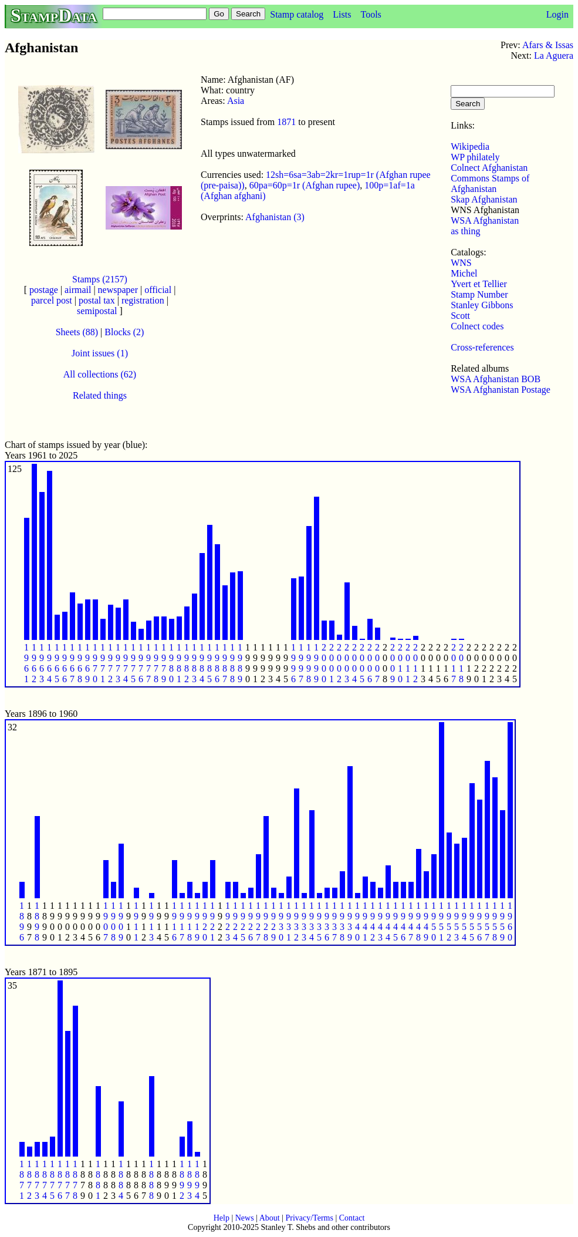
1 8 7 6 (60, 1180)
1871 (286, 122)
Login (557, 14)
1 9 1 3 (151, 921)
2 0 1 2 (415, 663)
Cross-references (482, 347)
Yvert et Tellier (479, 284)
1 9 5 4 (464, 921)
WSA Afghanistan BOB (495, 379)
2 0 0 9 (392, 663)
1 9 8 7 (224, 663)
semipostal (97, 311)
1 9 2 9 (273, 921)
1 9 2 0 (204, 921)
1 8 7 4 (44, 1180)
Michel (464, 273)
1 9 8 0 (171, 663)
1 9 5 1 (441, 921)
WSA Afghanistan (485, 220)
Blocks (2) (124, 332)
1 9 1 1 (136, 921)
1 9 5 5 (471, 921)
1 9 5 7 (487, 921)
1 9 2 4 (235, 921)
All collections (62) (99, 374)
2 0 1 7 (453, 663)
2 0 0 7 (377, 663)
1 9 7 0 (95, 663)
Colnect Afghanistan (489, 168)
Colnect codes (477, 326)
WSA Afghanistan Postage (500, 390)
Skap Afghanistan (484, 199)
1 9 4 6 (403, 921)
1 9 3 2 (296, 921)
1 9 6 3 (41, 663)
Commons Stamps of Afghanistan (490, 183)
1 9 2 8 (265, 921)
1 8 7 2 (29, 1180)
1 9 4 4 (388, 921)
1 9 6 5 (57, 663)
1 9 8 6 (217, 663)
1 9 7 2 (110, 663)
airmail (78, 290)
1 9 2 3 (227, 921)
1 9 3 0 (281, 921)
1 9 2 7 (258, 921)
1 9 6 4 (49, 663)
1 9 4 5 (395, 921)
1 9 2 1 (212, 921)
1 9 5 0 (433, 921)
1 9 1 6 (174, 921)
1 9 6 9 (87, 663)
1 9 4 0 (357, 921)
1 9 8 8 (232, 663)
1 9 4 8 (418, 921)
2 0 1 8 (461, 663)
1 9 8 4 (202, 663)
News (244, 1218)
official (157, 290)
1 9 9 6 (293, 663)
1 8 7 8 (75, 1180)
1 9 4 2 (372, 921)
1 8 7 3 (37, 1180)
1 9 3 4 (311, 921)
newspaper (118, 290)
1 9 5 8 (494, 921)
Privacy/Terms (309, 1218)
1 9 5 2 (449, 921)
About (269, 1218)
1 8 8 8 (151, 1180)
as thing (465, 231)
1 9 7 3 (118, 663)
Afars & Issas (547, 45)
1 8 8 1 (98, 1180)
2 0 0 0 (324, 663)
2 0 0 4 (354, 663)
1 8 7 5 (52, 1180)
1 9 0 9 (121, 921)
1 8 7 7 (67, 1180)
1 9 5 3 (456, 921)
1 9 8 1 (179, 663)
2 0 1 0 (400, 663)
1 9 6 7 (72, 663)
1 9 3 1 (288, 921)
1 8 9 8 (37, 921)
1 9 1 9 (197, 921)
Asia (235, 101)
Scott (460, 316)
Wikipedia (470, 146)
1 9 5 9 (502, 921)
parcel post (51, 300)
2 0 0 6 (369, 663)
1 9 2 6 (250, 921)
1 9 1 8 (189, 921)
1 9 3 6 (327, 921)
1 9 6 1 (26, 663)
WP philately (475, 157)
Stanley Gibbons (482, 305)
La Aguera (553, 55)
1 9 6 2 (34, 663)
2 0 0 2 (339, 663)
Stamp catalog (296, 14)
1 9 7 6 (140, 663)
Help (221, 1218)
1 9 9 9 (316, 663)
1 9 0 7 (105, 921)
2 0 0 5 (362, 663)
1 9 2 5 (243, 921)
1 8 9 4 (197, 1180)
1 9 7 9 (163, 663)
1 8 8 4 (121, 1180)
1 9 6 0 (510, 921)
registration (142, 300)
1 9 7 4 (125, 663)
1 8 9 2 (182, 1180)
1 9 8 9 (240, 663)
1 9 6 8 (79, 663)
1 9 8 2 (186, 663)
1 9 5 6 (479, 921)
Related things (100, 395)
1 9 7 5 (133, 663)
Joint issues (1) (100, 353)
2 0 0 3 (346, 663)
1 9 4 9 (426, 921)
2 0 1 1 (407, 663)
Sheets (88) (77, 332)
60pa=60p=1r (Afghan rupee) (304, 185)
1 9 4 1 (365, 921)
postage (43, 290)
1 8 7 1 (21, 1180)
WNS (461, 263)
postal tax (97, 300)
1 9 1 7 (182, 921)
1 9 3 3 (304, 921)
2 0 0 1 (331, 663)
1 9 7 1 (102, 663)
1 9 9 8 (308, 663)
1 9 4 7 (410, 921)
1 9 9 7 (301, 663)
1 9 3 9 (349, 921)
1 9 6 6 (64, 663)
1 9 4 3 (380, 921)
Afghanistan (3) (275, 217)
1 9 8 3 (194, 663)
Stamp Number (479, 294)
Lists (342, 14)
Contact (352, 1218)
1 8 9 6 (21, 921)
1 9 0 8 (113, 921)
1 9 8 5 (209, 663)
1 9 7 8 (156, 663)
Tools (370, 14)
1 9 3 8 (342, 921)
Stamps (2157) (99, 279)
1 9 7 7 (148, 663)
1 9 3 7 (334, 921)
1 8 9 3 (189, 1180)
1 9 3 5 (319, 921)
